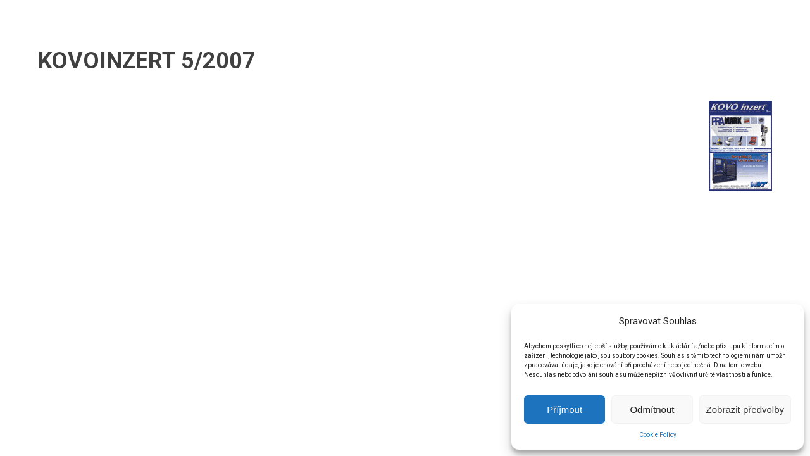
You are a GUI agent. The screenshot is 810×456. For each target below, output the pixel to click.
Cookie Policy (657, 434)
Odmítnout (652, 409)
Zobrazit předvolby (745, 409)
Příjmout (564, 409)
